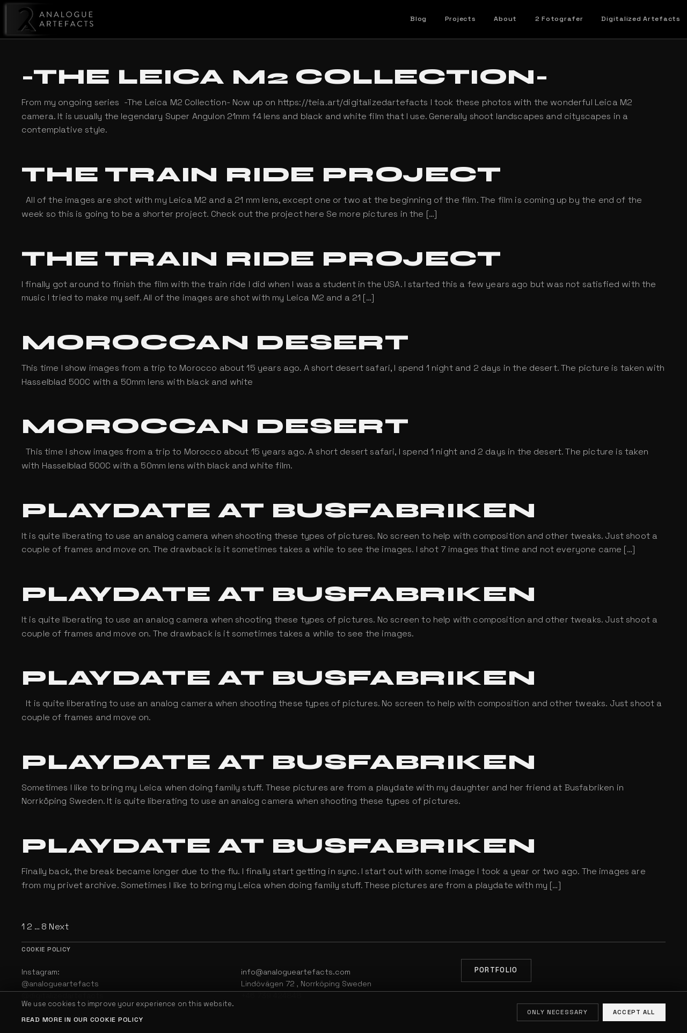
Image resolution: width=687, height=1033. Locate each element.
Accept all (634, 1012)
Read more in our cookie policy (82, 1019)
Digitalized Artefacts (641, 18)
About (505, 18)
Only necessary (557, 1012)
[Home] (47, 19)
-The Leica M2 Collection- (285, 77)
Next (59, 926)
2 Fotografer (559, 18)
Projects (460, 18)
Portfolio (496, 970)
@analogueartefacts (60, 983)
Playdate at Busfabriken (278, 510)
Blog (418, 18)
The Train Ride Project (261, 174)
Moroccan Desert (215, 342)
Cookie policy (46, 949)
